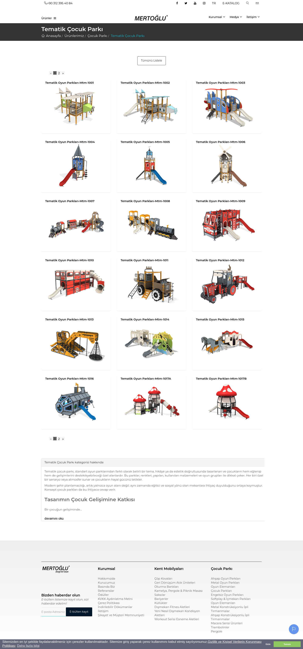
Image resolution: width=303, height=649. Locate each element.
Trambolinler (220, 627)
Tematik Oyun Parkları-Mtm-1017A (146, 378)
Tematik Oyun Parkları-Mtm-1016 (69, 378)
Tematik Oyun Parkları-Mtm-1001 (69, 83)
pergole (217, 549)
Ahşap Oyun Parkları (226, 578)
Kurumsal (217, 17)
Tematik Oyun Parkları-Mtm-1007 (69, 201)
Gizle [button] (268, 644)
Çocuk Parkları (221, 591)
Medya (236, 17)
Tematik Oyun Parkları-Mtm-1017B (221, 378)
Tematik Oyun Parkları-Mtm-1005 (145, 142)
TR (214, 3)
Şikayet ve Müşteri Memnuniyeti (121, 615)
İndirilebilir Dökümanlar (115, 607)
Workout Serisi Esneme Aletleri (176, 619)
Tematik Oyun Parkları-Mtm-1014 (145, 319)
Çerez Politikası (109, 603)
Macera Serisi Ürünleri (227, 623)
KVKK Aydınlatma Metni (115, 599)
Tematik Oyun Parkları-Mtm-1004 (70, 142)
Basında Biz (106, 586)
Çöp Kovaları (163, 578)
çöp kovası (106, 549)
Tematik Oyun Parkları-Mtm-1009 (220, 201)
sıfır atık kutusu (166, 549)
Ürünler (46, 18)
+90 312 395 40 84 (58, 3)
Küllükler (160, 603)
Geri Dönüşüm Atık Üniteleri (174, 582)
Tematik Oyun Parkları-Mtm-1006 (220, 142)
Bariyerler (161, 599)
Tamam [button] (287, 644)
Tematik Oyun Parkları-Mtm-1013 (69, 319)
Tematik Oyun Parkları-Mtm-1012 (220, 260)
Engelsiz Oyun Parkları (227, 595)
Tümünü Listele (151, 60)
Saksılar (159, 595)
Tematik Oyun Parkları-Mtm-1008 (145, 201)
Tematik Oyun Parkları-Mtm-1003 (220, 83)
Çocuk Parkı (50, 549)
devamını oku (54, 518)
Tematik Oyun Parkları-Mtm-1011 (144, 260)
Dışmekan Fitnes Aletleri (172, 607)
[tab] (44, 452)
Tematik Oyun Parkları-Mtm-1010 (69, 260)
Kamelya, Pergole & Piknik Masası (178, 591)
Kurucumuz (106, 582)
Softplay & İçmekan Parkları (231, 599)
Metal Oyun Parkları (225, 582)
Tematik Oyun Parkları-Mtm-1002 (145, 83)
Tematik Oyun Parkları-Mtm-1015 (220, 319)
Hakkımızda (106, 578)
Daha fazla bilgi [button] (28, 646)
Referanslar (106, 591)
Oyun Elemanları (223, 586)
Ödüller (103, 595)
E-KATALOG (231, 3)
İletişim (253, 17)
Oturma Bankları (166, 586)
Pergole (216, 631)
